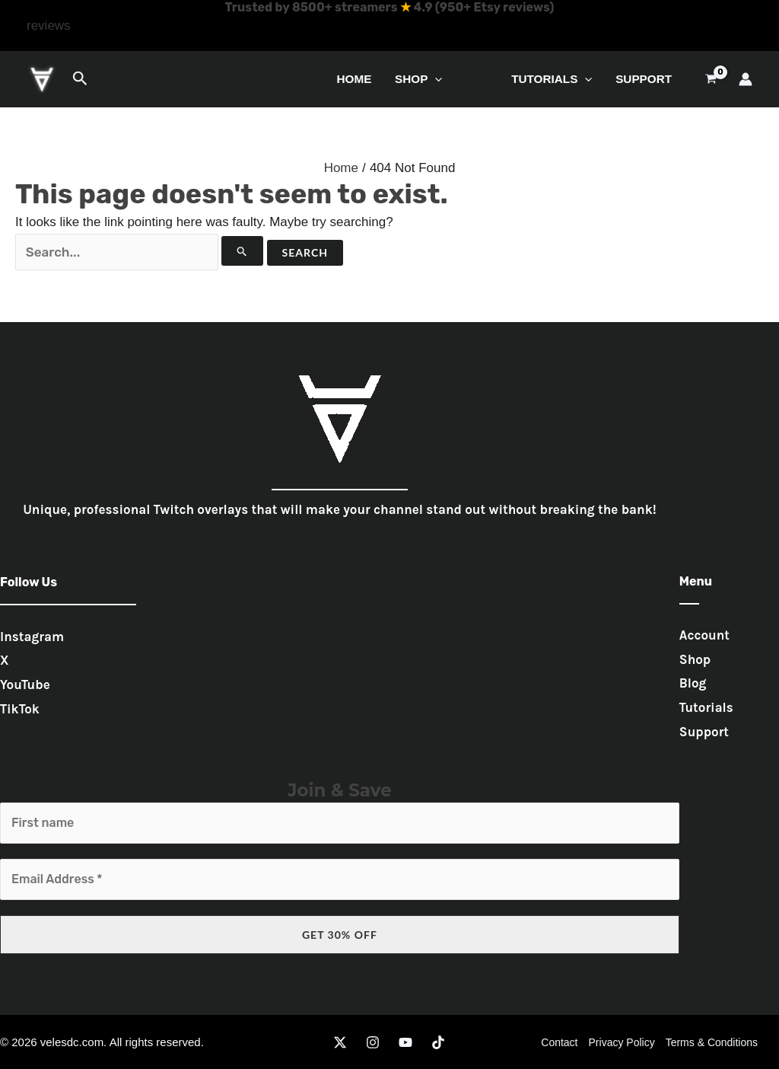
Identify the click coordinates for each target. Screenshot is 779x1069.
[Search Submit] (242, 251)
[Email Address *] (339, 879)
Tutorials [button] (551, 78)
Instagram (32, 636)
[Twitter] (340, 1042)
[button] (49, 26)
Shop (695, 659)
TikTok (20, 708)
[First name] (339, 823)
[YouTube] (405, 1042)
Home (353, 78)
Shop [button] (419, 78)
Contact (559, 1042)
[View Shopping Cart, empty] (710, 79)
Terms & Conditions (712, 1042)
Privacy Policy (622, 1042)
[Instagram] (373, 1042)
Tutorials (706, 707)
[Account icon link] (745, 79)
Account (704, 635)
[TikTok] (438, 1042)
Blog (693, 683)
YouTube (25, 684)
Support (643, 78)
